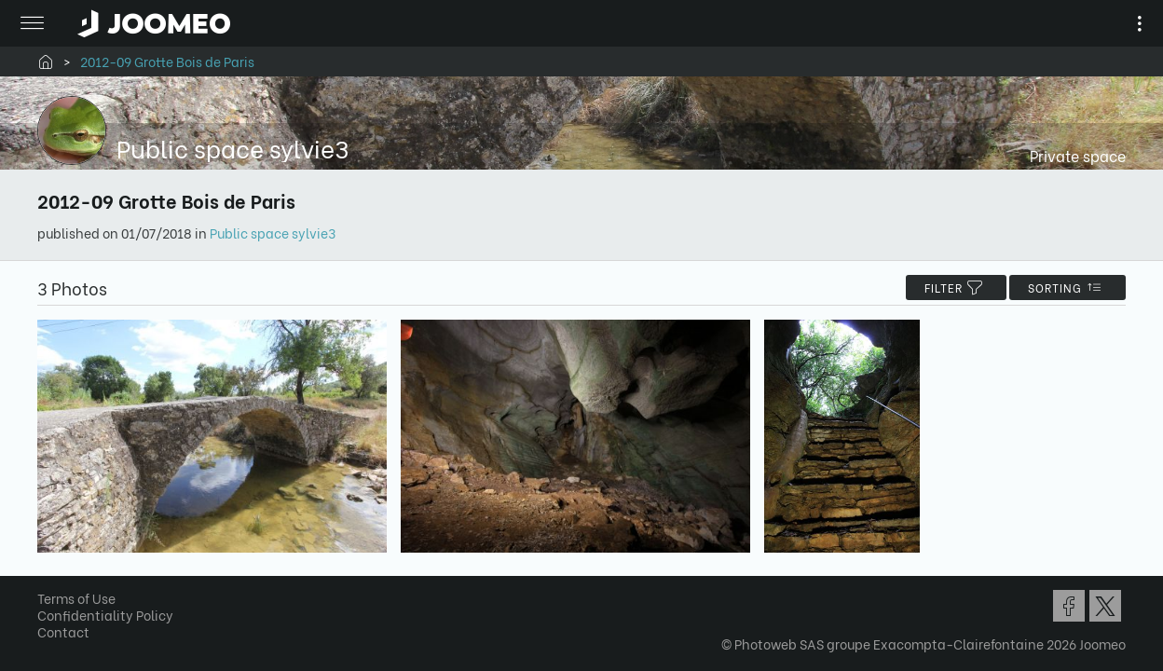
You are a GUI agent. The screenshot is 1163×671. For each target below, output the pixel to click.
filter (949, 287)
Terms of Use (83, 602)
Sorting (1061, 287)
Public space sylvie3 (279, 232)
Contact (70, 636)
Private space (1071, 155)
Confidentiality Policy (112, 619)
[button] (49, 575)
